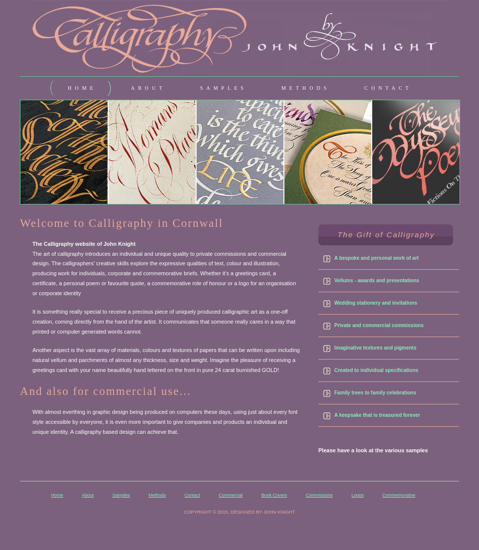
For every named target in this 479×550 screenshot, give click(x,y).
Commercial (230, 495)
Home (57, 495)
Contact (192, 495)
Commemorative (398, 495)
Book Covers (274, 495)
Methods (157, 495)
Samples (121, 495)
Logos (357, 495)
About (88, 495)
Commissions (319, 495)
